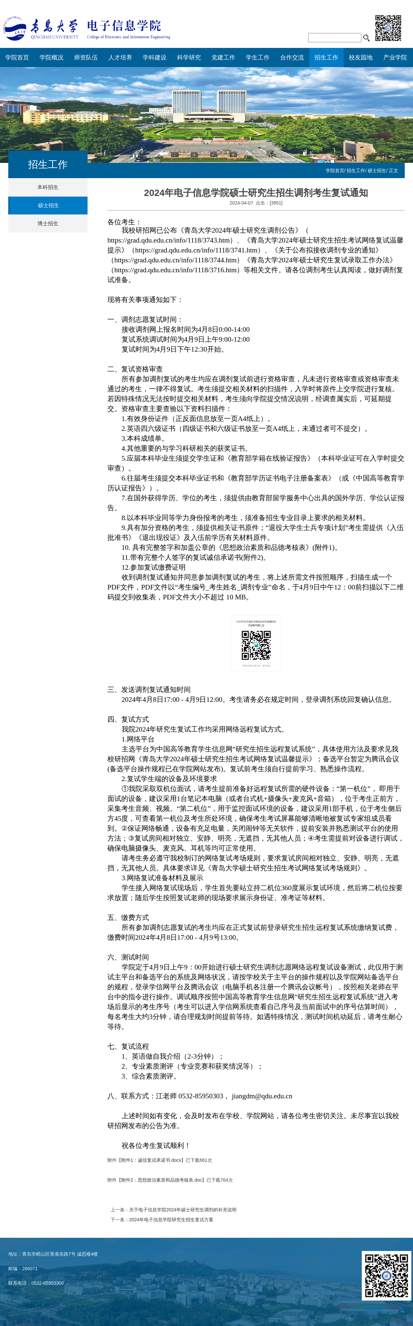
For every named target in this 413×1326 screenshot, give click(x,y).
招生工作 (326, 57)
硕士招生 (377, 170)
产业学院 (395, 57)
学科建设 (155, 57)
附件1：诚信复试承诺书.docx (151, 1160)
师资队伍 (86, 57)
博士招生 (47, 223)
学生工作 (258, 57)
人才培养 (120, 57)
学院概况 (51, 57)
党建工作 (223, 57)
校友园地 (361, 57)
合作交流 (292, 57)
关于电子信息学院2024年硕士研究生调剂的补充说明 (183, 1209)
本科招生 (47, 187)
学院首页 (17, 57)
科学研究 (189, 57)
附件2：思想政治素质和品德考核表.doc (161, 1180)
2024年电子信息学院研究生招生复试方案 (171, 1219)
